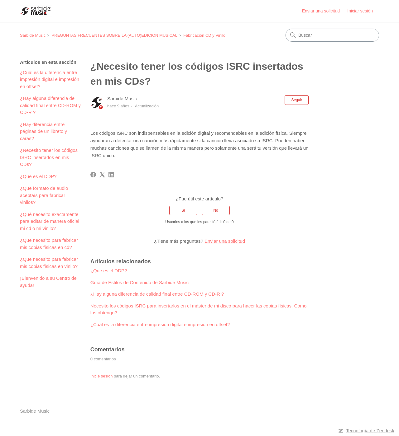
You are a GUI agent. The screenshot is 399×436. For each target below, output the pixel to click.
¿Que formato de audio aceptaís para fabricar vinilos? (44, 195)
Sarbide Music (33, 35)
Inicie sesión (101, 376)
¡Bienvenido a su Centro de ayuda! (48, 281)
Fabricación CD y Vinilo (204, 35)
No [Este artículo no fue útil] (215, 210)
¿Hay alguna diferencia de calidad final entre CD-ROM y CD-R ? (50, 105)
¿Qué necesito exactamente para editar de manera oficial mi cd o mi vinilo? (49, 221)
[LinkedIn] (111, 174)
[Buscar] (332, 35)
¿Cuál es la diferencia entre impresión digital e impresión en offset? (49, 79)
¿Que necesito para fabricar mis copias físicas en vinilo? (49, 262)
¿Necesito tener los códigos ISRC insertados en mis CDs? (49, 157)
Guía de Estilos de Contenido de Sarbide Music (139, 282)
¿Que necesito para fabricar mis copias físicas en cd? (49, 243)
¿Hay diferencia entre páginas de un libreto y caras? (43, 131)
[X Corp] (102, 174)
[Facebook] (93, 174)
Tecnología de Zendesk (370, 430)
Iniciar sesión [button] (360, 10)
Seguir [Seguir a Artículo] (296, 100)
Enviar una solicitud (321, 10)
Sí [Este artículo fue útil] (183, 210)
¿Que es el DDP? (38, 176)
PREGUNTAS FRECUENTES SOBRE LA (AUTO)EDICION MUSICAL (114, 35)
